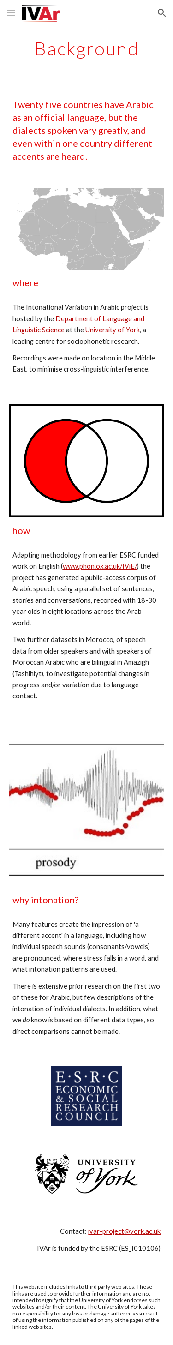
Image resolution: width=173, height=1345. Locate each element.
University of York (112, 330)
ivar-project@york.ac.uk (124, 1231)
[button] (11, 12)
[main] (87, 48)
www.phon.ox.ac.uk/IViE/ (100, 566)
